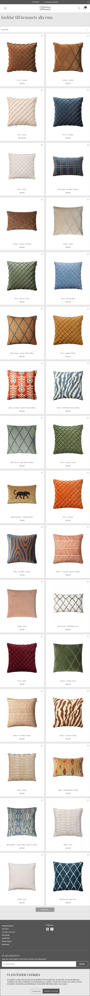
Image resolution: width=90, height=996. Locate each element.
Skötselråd (6, 935)
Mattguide (5, 944)
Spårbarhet (6, 938)
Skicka (82, 964)
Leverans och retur (8, 932)
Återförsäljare (7, 941)
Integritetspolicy (7, 926)
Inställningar (36, 991)
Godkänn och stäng (51, 991)
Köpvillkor (5, 929)
